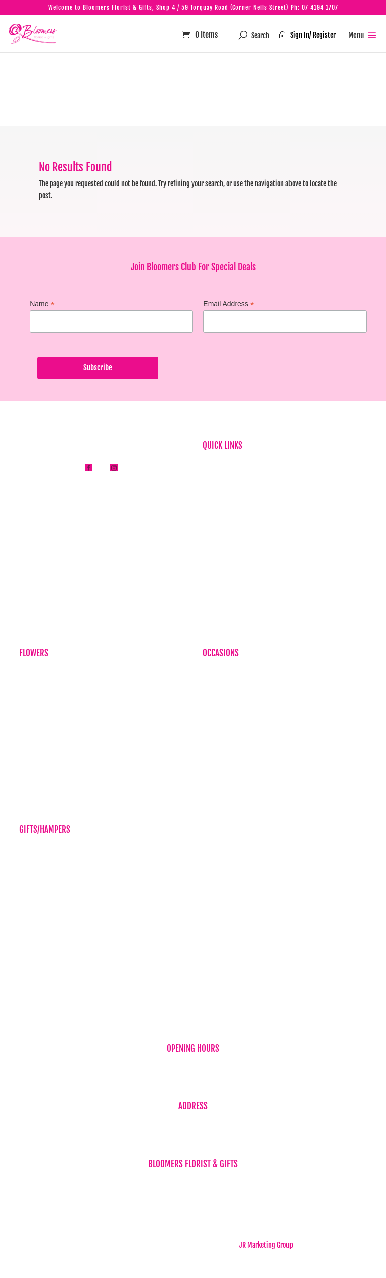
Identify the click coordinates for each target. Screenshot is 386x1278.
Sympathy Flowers (43, 704)
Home (210, 465)
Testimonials (220, 527)
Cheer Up (214, 720)
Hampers (31, 896)
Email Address (228, 304)
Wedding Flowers (226, 781)
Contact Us (217, 605)
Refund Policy (221, 574)
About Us (215, 481)
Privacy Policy (222, 558)
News (210, 512)
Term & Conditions (227, 589)
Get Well (214, 735)
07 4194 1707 (320, 7)
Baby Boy (215, 688)
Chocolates (33, 911)
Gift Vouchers (37, 881)
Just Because (37, 720)
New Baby (32, 974)
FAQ (207, 496)
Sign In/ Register (307, 35)
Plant (26, 735)
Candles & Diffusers (45, 865)
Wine (26, 958)
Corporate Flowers (43, 688)
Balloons (30, 849)
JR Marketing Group (266, 1245)
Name (42, 304)
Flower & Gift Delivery (232, 543)
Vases (26, 943)
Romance (215, 750)
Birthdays (32, 673)
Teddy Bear (33, 927)
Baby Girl (215, 704)
